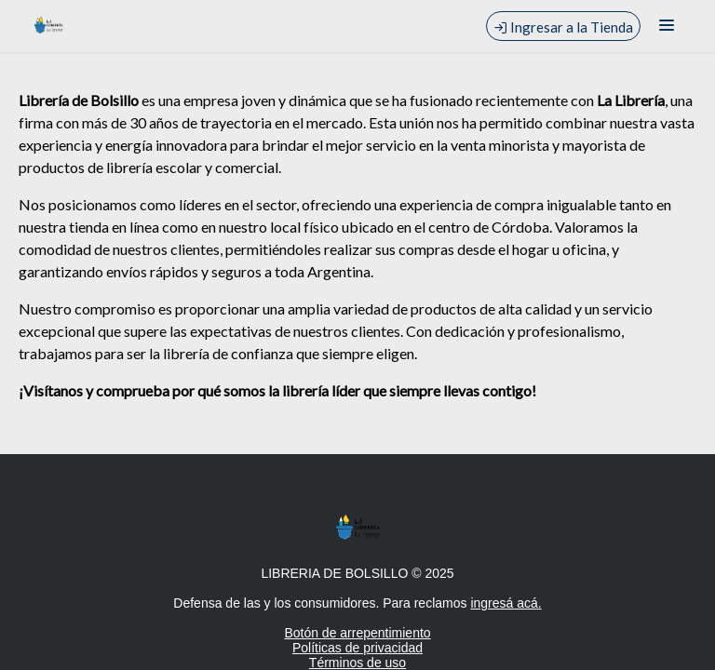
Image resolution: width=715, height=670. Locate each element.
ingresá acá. (505, 603)
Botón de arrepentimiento (357, 632)
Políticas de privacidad (357, 647)
